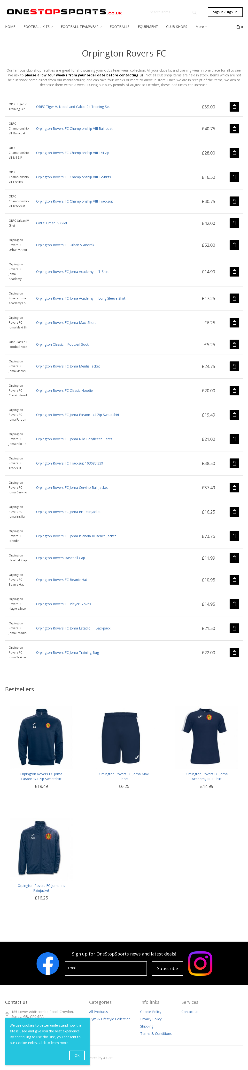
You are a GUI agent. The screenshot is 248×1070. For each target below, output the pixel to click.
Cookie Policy (150, 1011)
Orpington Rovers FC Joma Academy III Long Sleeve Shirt (80, 298)
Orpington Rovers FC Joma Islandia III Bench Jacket (76, 536)
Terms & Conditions (156, 1033)
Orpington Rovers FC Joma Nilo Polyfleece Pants (74, 439)
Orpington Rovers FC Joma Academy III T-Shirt (72, 271)
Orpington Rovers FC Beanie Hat (61, 579)
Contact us (189, 1011)
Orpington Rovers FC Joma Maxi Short (66, 322)
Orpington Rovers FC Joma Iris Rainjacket (68, 511)
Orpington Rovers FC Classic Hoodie (64, 390)
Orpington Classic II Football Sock (62, 344)
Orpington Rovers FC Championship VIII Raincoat (74, 128)
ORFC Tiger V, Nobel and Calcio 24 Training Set (73, 106)
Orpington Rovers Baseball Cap (60, 557)
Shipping (146, 1026)
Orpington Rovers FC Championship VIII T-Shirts (73, 177)
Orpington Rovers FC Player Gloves (63, 604)
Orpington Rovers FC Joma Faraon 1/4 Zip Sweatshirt (77, 414)
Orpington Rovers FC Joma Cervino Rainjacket (72, 487)
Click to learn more (53, 1042)
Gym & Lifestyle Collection (110, 1019)
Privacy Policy (151, 1019)
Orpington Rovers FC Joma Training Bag (67, 652)
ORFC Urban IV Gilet (51, 223)
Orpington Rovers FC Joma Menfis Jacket (68, 366)
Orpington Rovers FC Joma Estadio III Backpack (73, 628)
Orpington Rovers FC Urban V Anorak (65, 245)
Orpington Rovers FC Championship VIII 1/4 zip (72, 152)
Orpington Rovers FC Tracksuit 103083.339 (69, 463)
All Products (98, 1011)
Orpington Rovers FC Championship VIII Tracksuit (74, 201)
